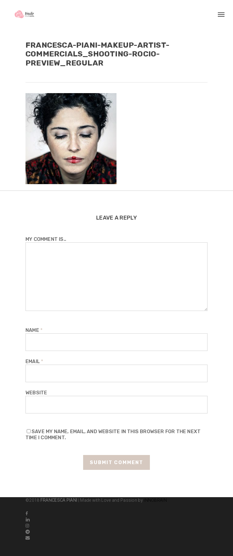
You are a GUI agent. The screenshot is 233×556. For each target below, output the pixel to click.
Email (34, 361)
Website (36, 393)
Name (33, 330)
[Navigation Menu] (221, 14)
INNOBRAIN (155, 500)
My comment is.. (45, 239)
